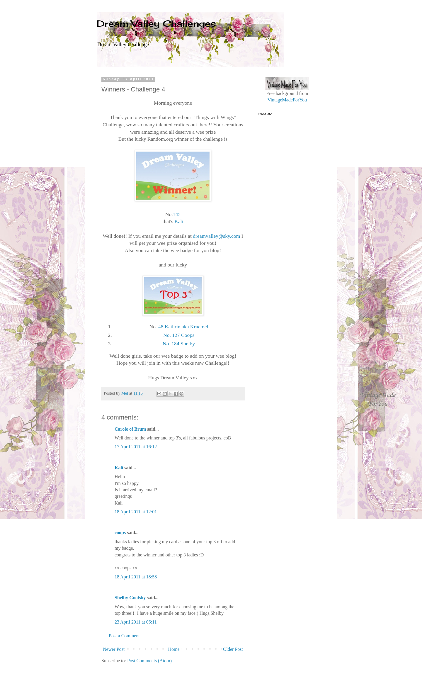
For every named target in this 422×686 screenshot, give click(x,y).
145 (177, 214)
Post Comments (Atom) (149, 660)
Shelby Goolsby (130, 597)
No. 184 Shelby (179, 344)
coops (120, 532)
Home (174, 649)
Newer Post (114, 649)
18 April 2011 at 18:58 (136, 576)
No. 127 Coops (178, 335)
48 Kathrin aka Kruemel (183, 327)
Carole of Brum (130, 429)
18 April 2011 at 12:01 (136, 511)
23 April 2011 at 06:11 (136, 621)
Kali (178, 221)
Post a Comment (124, 635)
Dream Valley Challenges (156, 23)
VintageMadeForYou (287, 99)
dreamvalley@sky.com (216, 236)
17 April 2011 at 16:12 (136, 446)
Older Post (233, 649)
